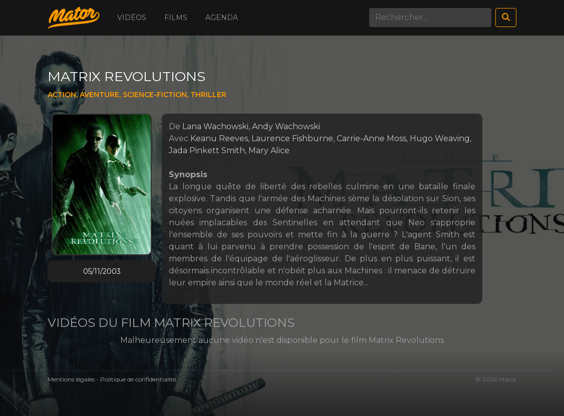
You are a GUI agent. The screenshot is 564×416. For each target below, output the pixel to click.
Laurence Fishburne (292, 138)
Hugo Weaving (440, 138)
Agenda (221, 17)
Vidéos (131, 17)
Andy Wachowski (286, 126)
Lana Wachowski (215, 126)
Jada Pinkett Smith (207, 150)
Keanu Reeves (219, 138)
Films (175, 17)
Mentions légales (71, 379)
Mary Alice (269, 150)
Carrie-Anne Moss (371, 138)
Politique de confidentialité (138, 379)
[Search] (430, 17)
